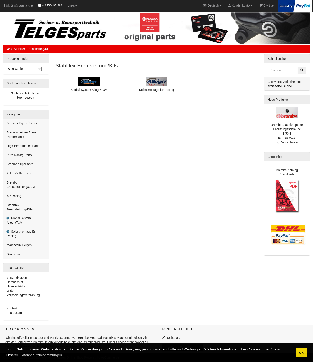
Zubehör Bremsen (19, 173)
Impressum (14, 312)
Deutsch (212, 5)
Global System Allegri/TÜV (19, 220)
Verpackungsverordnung (23, 295)
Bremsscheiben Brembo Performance (23, 134)
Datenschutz (15, 282)
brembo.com (26, 97)
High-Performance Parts (23, 146)
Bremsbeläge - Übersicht (23, 123)
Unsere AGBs (16, 286)
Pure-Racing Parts (19, 155)
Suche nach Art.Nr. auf (26, 93)
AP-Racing (14, 196)
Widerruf (12, 290)
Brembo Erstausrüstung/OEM (21, 185)
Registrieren (172, 337)
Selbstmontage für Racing (21, 234)
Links (72, 5)
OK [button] (301, 352)
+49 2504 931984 (50, 5)
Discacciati (14, 254)
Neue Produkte (278, 99)
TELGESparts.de (18, 5)
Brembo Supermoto (20, 164)
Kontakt (12, 308)
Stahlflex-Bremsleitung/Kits (32, 49)
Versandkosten (17, 277)
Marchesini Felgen (19, 245)
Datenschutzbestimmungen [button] (41, 355)
